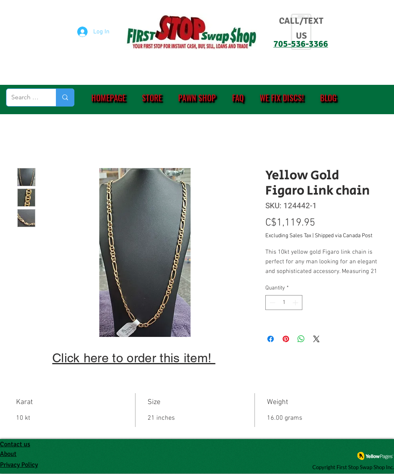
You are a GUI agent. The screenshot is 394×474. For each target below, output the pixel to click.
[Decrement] (272, 302)
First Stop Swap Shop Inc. (365, 467)
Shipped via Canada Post (343, 235)
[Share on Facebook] (270, 339)
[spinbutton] (284, 302)
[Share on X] (316, 339)
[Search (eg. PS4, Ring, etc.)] (25, 97)
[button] (152, 98)
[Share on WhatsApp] (301, 339)
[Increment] (296, 302)
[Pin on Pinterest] (286, 339)
